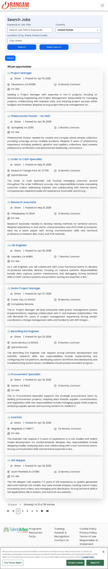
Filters (10, 58)
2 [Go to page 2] (22, 511)
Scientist (16, 417)
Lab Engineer (19, 245)
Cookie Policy (88, 529)
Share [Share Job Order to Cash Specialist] (15, 164)
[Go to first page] (8, 511)
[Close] (103, 552)
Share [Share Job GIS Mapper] (15, 465)
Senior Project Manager (25, 288)
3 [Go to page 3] (27, 511)
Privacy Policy (88, 532)
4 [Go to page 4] (32, 511)
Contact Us (61, 540)
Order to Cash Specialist (26, 159)
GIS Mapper (18, 460)
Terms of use (88, 536)
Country (60, 24)
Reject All (95, 562)
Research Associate (23, 202)
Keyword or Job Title (19, 24)
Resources (35, 532)
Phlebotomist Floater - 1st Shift (30, 116)
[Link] (15, 5)
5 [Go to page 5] (37, 511)
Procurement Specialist (25, 374)
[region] (54, 558)
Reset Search (54, 47)
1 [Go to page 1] (18, 511)
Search (22, 47)
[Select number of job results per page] (13, 504)
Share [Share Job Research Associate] (15, 207)
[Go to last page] (47, 511)
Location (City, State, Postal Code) (27, 35)
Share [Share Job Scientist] (15, 422)
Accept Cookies (75, 562)
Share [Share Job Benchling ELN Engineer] (15, 336)
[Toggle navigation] (102, 5)
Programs (35, 529)
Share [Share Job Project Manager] (15, 78)
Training (59, 529)
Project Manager (21, 73)
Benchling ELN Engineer (25, 331)
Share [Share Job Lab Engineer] (15, 250)
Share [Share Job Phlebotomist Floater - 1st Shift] (15, 121)
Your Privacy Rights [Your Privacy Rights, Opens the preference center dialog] (13, 562)
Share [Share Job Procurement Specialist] (15, 379)
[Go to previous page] (13, 511)
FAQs (32, 536)
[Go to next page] (42, 511)
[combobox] (29, 30)
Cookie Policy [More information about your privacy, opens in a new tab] (88, 557)
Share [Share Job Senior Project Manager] (15, 293)
